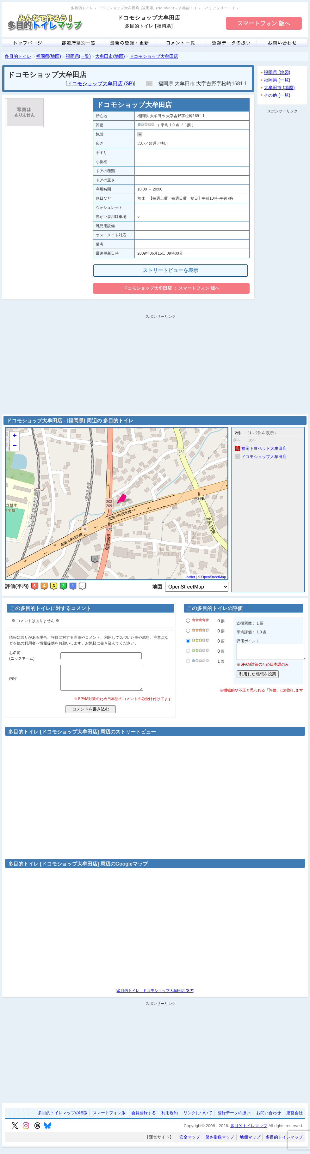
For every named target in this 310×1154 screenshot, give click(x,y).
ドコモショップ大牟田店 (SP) (100, 83)
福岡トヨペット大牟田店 (261, 448)
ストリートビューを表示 (170, 270)
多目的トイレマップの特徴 (62, 1117)
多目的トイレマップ (248, 1130)
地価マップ (250, 1141)
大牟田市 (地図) (279, 87)
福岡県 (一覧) (277, 79)
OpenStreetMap (213, 577)
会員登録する (143, 1117)
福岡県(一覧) (78, 56)
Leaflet (189, 577)
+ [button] (15, 436)
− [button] (15, 446)
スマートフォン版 (109, 1117)
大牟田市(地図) (110, 56)
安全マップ (189, 1141)
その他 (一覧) (277, 95)
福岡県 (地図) (277, 72)
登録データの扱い (234, 1117)
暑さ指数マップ (219, 1141)
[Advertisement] (282, 210)
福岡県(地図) (48, 56)
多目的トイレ (18, 56)
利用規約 (169, 1117)
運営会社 (294, 1117)
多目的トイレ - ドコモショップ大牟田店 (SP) (155, 995)
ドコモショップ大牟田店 (153, 56)
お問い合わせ (268, 1117)
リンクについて (197, 1117)
